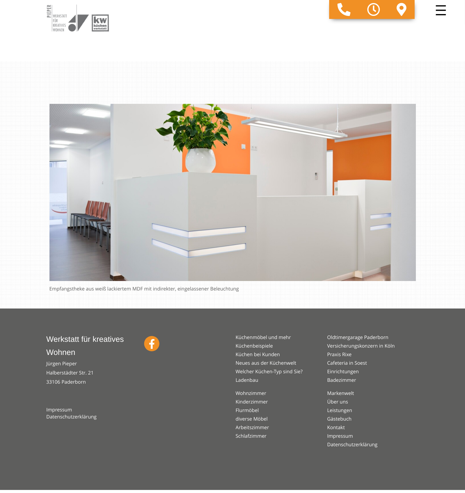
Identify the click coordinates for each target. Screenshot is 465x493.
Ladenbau (247, 380)
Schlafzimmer (251, 436)
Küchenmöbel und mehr (263, 337)
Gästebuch (339, 418)
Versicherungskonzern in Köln (361, 345)
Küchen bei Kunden (258, 354)
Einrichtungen (343, 371)
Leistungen (339, 410)
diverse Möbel (252, 418)
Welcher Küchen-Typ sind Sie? (269, 371)
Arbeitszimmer (252, 427)
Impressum (59, 409)
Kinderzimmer (252, 401)
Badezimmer (341, 380)
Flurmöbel (247, 410)
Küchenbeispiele (254, 345)
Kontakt (336, 427)
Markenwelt (340, 393)
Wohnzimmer (251, 393)
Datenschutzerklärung (71, 416)
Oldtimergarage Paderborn (358, 337)
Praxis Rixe (339, 354)
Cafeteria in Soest (347, 363)
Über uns (337, 401)
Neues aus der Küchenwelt (266, 363)
